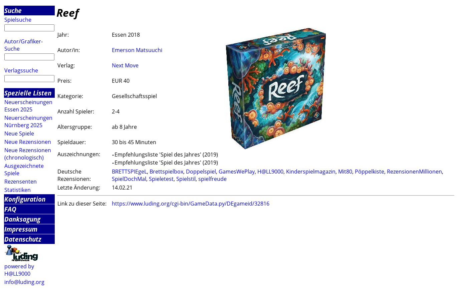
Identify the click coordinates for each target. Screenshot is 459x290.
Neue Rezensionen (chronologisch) (27, 154)
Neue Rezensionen (27, 142)
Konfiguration (24, 199)
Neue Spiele (19, 133)
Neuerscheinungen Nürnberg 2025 (28, 121)
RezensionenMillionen (414, 171)
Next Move (125, 65)
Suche (13, 10)
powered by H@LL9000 (19, 270)
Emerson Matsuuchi (137, 50)
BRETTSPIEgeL (129, 171)
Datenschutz (22, 239)
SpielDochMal (129, 179)
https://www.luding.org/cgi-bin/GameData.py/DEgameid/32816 (190, 203)
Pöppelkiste (369, 171)
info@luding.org (24, 282)
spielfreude (212, 179)
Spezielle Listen (27, 92)
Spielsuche (17, 19)
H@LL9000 (270, 171)
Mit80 (345, 171)
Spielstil (186, 179)
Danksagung (22, 219)
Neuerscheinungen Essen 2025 (28, 105)
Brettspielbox (166, 171)
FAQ (10, 209)
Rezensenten (20, 181)
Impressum (20, 229)
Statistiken (17, 190)
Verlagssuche (21, 70)
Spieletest (161, 179)
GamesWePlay (237, 171)
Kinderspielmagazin (310, 171)
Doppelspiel (201, 171)
